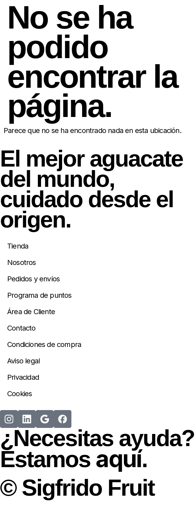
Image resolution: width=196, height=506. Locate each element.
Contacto (21, 328)
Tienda (17, 246)
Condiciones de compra (44, 344)
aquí (119, 459)
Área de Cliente (31, 311)
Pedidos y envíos (33, 279)
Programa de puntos (39, 295)
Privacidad (23, 377)
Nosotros (21, 262)
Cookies (19, 393)
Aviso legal (23, 361)
